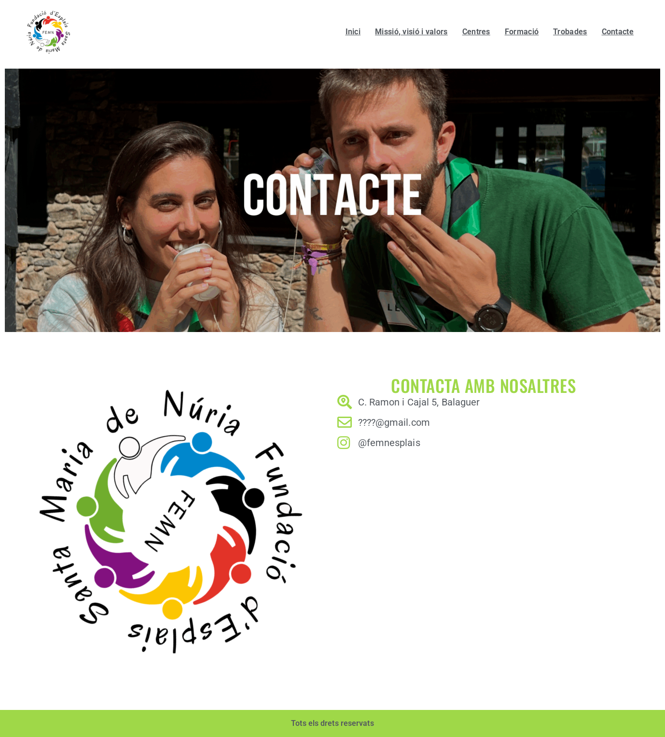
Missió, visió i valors (411, 31)
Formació (522, 31)
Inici (353, 31)
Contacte (618, 31)
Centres (476, 31)
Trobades (570, 31)
